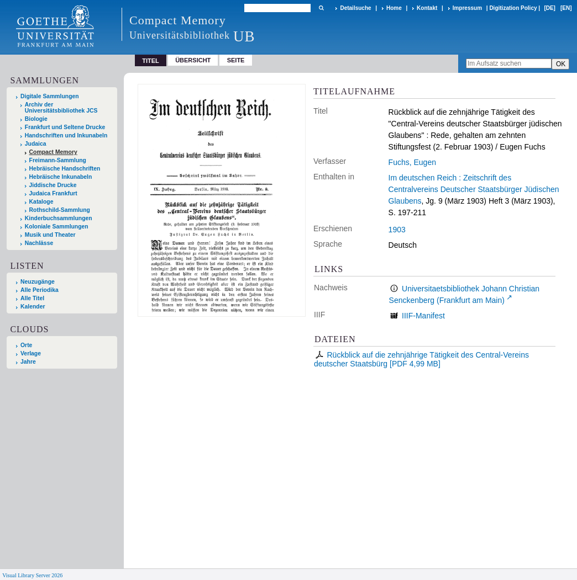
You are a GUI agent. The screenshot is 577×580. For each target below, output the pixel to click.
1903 (397, 229)
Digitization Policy (513, 8)
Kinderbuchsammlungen (58, 218)
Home (394, 8)
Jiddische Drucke (53, 185)
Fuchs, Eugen (412, 162)
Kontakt (427, 8)
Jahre (28, 362)
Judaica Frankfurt (53, 193)
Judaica (35, 144)
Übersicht (193, 60)
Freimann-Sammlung (57, 160)
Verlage (30, 353)
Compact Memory (53, 152)
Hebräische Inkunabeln (60, 177)
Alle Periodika (39, 290)
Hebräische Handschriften (65, 169)
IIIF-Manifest (423, 315)
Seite (236, 60)
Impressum (467, 8)
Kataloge (41, 202)
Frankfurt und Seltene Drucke (65, 127)
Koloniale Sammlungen (56, 227)
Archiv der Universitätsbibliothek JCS (61, 108)
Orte (26, 345)
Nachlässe (39, 243)
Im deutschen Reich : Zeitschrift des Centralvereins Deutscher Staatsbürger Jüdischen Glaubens (474, 189)
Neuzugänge (37, 282)
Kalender (32, 307)
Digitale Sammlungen (49, 96)
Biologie (36, 119)
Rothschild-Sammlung (59, 210)
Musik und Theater (50, 235)
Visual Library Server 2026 (32, 575)
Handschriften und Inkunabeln (66, 135)
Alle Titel (32, 298)
